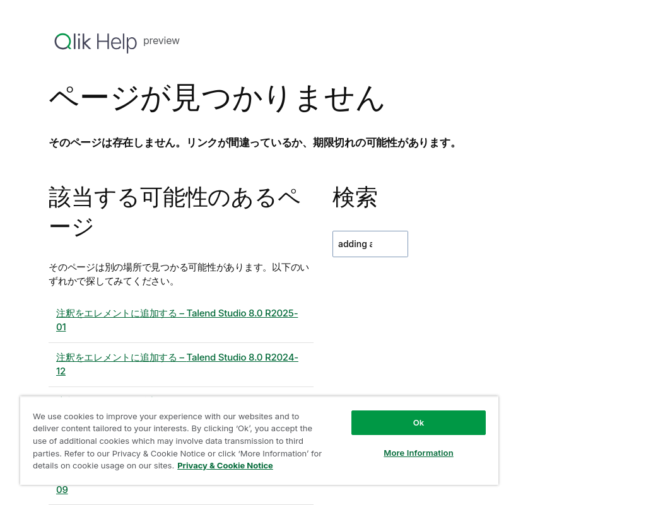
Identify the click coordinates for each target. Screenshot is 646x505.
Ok (419, 422)
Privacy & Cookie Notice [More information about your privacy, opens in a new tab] (225, 465)
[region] (259, 440)
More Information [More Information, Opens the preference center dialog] (418, 453)
